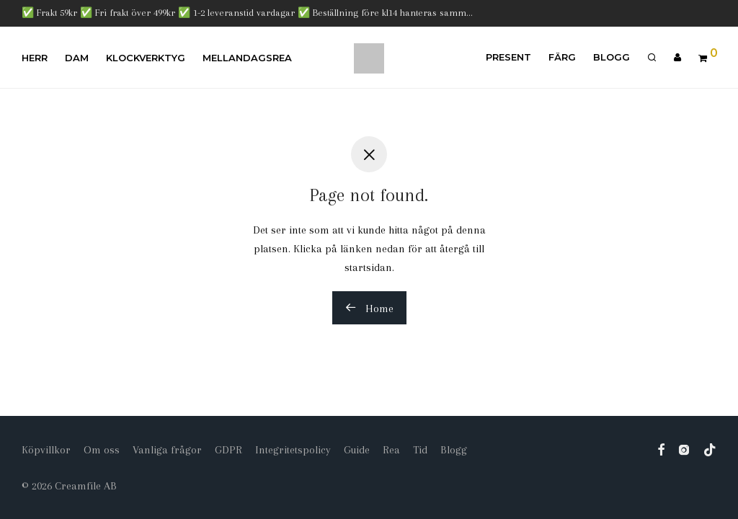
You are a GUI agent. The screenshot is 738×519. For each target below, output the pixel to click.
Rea (391, 449)
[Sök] (652, 57)
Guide (357, 449)
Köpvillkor (46, 449)
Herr (35, 57)
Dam (77, 57)
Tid (420, 449)
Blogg (611, 57)
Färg (562, 57)
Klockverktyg (145, 57)
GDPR (228, 449)
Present (508, 57)
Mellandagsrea (247, 57)
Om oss (102, 449)
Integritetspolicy (293, 449)
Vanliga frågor (167, 449)
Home (369, 308)
